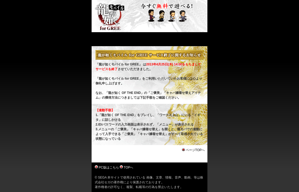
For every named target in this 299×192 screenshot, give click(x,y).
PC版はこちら (109, 167)
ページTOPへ (195, 150)
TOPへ (128, 167)
